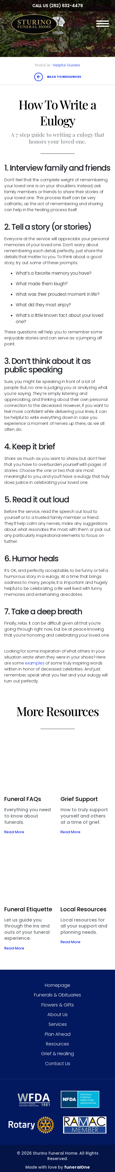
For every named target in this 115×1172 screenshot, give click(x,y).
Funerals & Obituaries (57, 995)
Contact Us (57, 1063)
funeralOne (77, 1167)
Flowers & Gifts (57, 1005)
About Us (57, 1014)
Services (58, 1024)
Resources (57, 1044)
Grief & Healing (57, 1053)
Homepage (57, 985)
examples (34, 663)
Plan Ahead (57, 1034)
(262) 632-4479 (66, 6)
